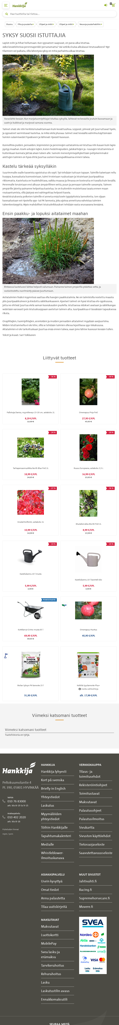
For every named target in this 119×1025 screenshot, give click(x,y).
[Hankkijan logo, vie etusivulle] (21, 5)
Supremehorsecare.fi (94, 898)
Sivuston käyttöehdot (95, 836)
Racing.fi (85, 889)
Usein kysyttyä (51, 881)
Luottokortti (50, 935)
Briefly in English (53, 788)
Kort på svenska (52, 780)
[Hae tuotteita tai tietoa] (59, 14)
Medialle (47, 844)
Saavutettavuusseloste (95, 853)
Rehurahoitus (51, 974)
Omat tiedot (50, 889)
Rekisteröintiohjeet (93, 785)
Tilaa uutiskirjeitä (54, 906)
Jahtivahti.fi (88, 881)
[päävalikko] (5, 5)
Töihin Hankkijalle (54, 827)
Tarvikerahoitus (52, 965)
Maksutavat (88, 802)
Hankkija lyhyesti (53, 771)
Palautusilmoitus (91, 819)
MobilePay (49, 943)
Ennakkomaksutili (54, 999)
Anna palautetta (53, 898)
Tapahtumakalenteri (56, 836)
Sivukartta (86, 827)
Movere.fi (86, 906)
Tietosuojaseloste (92, 844)
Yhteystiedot (50, 797)
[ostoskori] (113, 5)
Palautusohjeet (90, 810)
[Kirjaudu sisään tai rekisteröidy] (105, 5)
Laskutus (47, 805)
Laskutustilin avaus (55, 991)
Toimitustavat (89, 793)
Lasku (45, 982)
